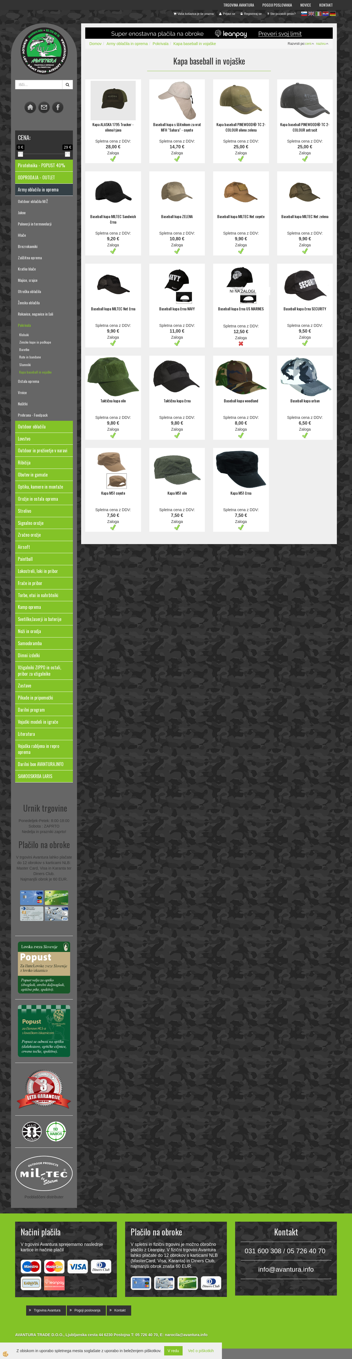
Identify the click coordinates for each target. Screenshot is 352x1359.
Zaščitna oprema (30, 257)
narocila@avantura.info (186, 1335)
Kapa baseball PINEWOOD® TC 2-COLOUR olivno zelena (241, 127)
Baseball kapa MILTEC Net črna (113, 308)
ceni (309, 44)
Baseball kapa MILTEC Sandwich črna (113, 219)
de (333, 14)
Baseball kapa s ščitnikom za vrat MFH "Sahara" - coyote (177, 127)
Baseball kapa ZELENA (177, 216)
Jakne (22, 212)
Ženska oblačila (29, 302)
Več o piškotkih (201, 1351)
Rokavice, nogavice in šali (35, 314)
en (311, 14)
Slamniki (25, 364)
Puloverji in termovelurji (34, 224)
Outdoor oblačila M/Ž (33, 201)
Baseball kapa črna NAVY (177, 308)
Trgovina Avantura (238, 5)
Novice (305, 5)
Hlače (22, 235)
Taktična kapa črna (177, 400)
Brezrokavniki (27, 246)
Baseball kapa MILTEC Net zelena (304, 216)
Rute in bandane (30, 357)
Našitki (23, 403)
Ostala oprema (28, 381)
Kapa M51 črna (240, 493)
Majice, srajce (27, 280)
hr (326, 14)
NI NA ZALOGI (242, 291)
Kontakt (326, 5)
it (318, 14)
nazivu (322, 44)
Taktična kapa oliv (113, 400)
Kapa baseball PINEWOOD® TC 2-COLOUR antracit (304, 127)
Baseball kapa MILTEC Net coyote (241, 216)
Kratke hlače (27, 269)
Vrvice (22, 392)
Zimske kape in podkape (35, 342)
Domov (95, 43)
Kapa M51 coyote (113, 493)
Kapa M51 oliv (177, 493)
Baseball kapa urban (305, 400)
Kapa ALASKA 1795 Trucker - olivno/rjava (113, 127)
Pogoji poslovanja (277, 5)
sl (304, 14)
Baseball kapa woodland (241, 400)
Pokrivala (24, 325)
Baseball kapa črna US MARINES (241, 308)
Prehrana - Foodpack (33, 415)
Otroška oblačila (29, 291)
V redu (173, 1351)
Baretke (24, 349)
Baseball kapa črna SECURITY (305, 308)
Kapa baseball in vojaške (35, 372)
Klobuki (24, 334)
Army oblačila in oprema (127, 43)
